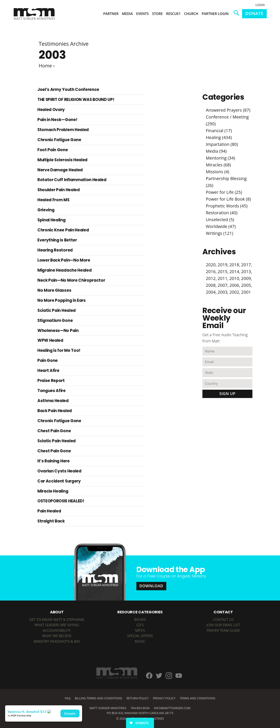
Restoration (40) (221, 213)
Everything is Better (57, 240)
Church (191, 13)
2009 (246, 278)
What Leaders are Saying (56, 625)
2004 (211, 292)
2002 (234, 292)
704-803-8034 (140, 708)
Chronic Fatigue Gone (59, 140)
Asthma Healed (53, 401)
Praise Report (51, 380)
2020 (211, 265)
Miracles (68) (218, 165)
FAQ (68, 698)
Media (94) (216, 151)
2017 (246, 265)
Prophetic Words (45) (227, 206)
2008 (211, 285)
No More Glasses (54, 290)
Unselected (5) (220, 219)
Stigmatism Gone (55, 320)
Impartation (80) (222, 144)
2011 (222, 278)
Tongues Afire (51, 391)
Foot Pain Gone (52, 150)
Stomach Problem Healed (63, 130)
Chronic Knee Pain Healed (63, 230)
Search (238, 14)
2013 (246, 271)
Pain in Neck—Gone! (57, 120)
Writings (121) (219, 233)
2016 (211, 271)
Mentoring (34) (220, 158)
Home (45, 65)
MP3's (140, 630)
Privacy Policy (164, 698)
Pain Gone (47, 360)
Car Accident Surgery (59, 481)
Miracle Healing (52, 491)
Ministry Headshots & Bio (57, 641)
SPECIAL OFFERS (140, 635)
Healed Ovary (51, 109)
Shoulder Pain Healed (58, 190)
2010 (234, 278)
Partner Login (215, 13)
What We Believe (56, 635)
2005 (246, 285)
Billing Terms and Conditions (98, 698)
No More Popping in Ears (61, 300)
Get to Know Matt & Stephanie (56, 619)
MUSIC (140, 641)
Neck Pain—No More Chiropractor (71, 280)
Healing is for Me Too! (58, 350)
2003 (222, 292)
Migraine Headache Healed (64, 270)
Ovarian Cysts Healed (59, 471)
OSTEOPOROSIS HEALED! (60, 501)
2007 (222, 285)
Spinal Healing (51, 220)
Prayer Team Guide (223, 630)
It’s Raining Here (53, 461)
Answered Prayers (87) (228, 110)
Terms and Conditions (197, 698)
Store (157, 13)
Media (127, 13)
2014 (234, 271)
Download (151, 585)
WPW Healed (50, 340)
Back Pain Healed (54, 411)
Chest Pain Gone (54, 431)
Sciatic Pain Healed (56, 310)
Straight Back (51, 521)
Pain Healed (49, 511)
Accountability (57, 630)
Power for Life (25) (224, 192)
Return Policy (137, 698)
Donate (254, 13)
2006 (234, 285)
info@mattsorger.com (172, 708)
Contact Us (223, 619)
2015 (222, 271)
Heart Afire (48, 370)
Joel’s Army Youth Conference (68, 89)
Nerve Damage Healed (60, 170)
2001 (246, 292)
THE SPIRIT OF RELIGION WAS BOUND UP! (75, 99)
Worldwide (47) (221, 226)
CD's (140, 625)
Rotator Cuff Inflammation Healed (71, 180)
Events (142, 13)
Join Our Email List (223, 625)
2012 (211, 278)
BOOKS (140, 619)
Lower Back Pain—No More (63, 260)
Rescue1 (173, 13)
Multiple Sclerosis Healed (62, 160)
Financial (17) (219, 130)
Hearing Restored (55, 250)
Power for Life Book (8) (228, 199)
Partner (110, 13)
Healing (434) (219, 137)
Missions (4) (217, 172)
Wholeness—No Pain (58, 330)
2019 (222, 265)
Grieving (45, 210)
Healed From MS (53, 200)
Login (260, 5)
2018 (234, 265)
